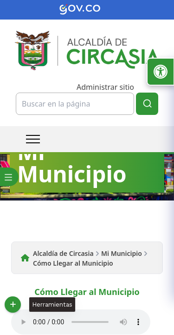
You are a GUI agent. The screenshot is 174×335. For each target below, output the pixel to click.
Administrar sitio (105, 87)
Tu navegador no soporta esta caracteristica (80, 322)
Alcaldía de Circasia (63, 253)
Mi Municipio (121, 253)
